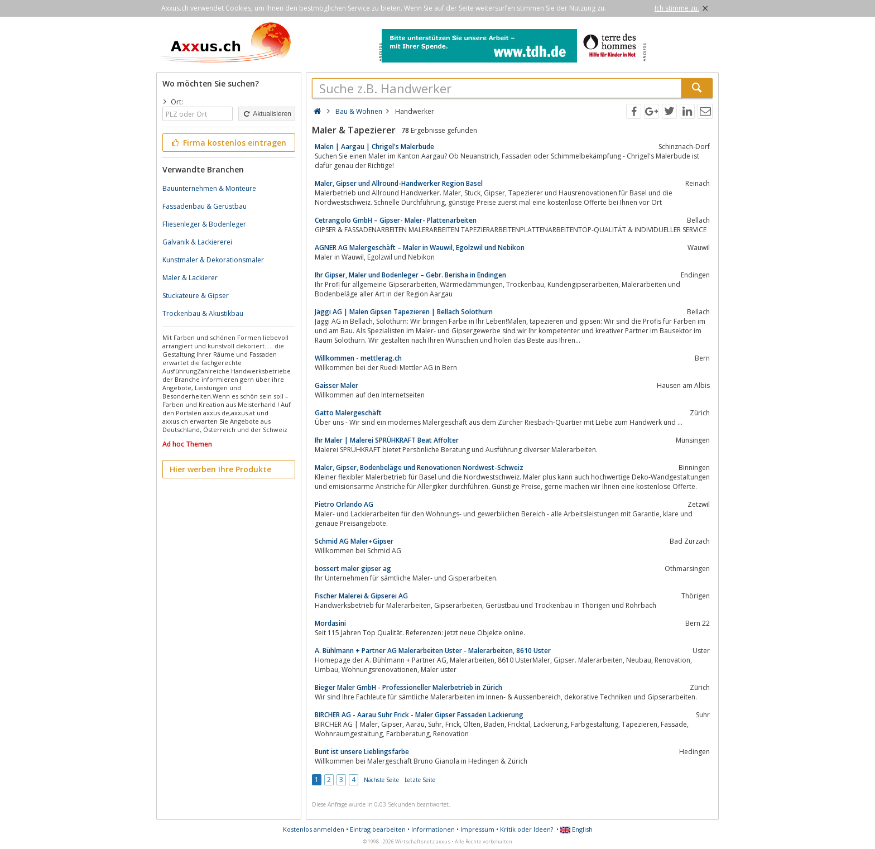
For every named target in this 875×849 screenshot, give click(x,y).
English (576, 829)
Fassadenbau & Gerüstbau (204, 206)
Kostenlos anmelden (313, 829)
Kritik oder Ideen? (526, 829)
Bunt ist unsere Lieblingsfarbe (362, 751)
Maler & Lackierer (190, 277)
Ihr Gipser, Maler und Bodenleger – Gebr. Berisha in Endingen (410, 275)
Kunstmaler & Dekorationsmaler (213, 260)
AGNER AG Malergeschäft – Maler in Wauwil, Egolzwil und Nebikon (420, 247)
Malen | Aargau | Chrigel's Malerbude (374, 146)
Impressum (477, 829)
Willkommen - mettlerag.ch (358, 358)
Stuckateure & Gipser (195, 295)
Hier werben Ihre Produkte (220, 469)
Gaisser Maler (336, 385)
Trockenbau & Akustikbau (202, 313)
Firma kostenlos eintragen (228, 142)
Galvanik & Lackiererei (197, 242)
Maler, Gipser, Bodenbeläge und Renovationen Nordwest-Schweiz (419, 467)
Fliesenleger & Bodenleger (204, 224)
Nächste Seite (381, 780)
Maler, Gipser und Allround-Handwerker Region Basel (399, 183)
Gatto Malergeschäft (348, 413)
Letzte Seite (420, 780)
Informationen (433, 829)
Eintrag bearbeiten (378, 829)
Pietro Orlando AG (344, 504)
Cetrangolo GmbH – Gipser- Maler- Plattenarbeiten (396, 220)
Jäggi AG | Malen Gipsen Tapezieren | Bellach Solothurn (404, 311)
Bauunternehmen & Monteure (209, 188)
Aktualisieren (266, 114)
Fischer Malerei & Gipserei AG (361, 596)
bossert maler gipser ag (353, 568)
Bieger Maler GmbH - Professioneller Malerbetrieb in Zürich (408, 687)
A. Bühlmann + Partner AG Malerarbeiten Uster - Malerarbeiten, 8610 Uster (433, 650)
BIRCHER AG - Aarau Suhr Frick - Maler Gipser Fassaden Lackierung (419, 715)
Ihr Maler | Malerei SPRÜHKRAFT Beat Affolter (387, 440)
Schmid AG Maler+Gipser (354, 541)
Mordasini (330, 623)
